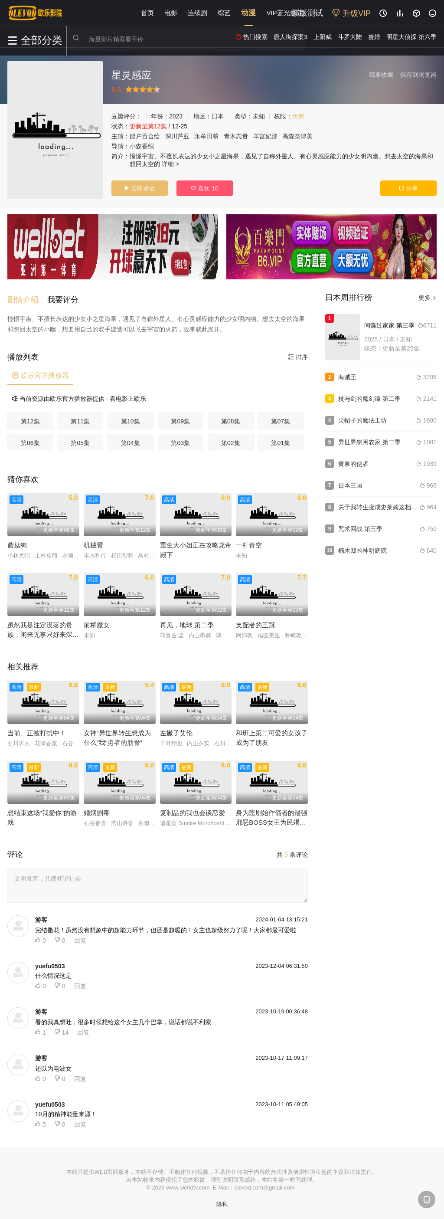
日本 (218, 116)
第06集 (30, 440)
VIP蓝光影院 (284, 12)
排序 (298, 354)
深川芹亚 (177, 136)
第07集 (280, 419)
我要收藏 (381, 74)
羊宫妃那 (265, 136)
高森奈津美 (297, 136)
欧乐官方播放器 (40, 373)
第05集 (80, 440)
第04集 (130, 440)
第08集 (230, 419)
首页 (147, 12)
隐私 (222, 1202)
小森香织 (142, 146)
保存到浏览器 (418, 74)
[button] (27, 297)
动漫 (248, 13)
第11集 (80, 419)
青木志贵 (236, 136)
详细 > (170, 164)
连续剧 (197, 12)
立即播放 (139, 188)
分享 (408, 188)
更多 (427, 297)
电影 (170, 12)
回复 (80, 938)
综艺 (224, 12)
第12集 (30, 419)
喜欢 (204, 188)
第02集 (230, 440)
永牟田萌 (206, 136)
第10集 (130, 419)
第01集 (280, 440)
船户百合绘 (145, 136)
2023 (176, 116)
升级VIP (351, 13)
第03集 (180, 440)
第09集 (180, 419)
